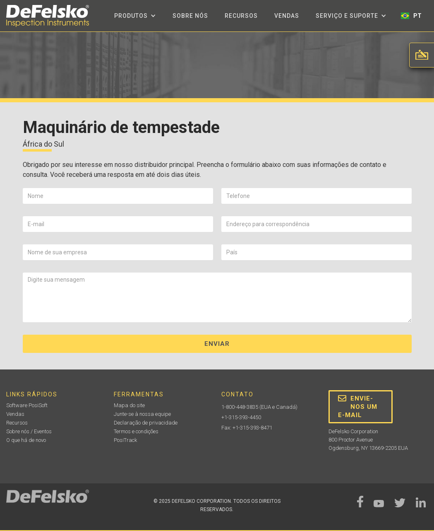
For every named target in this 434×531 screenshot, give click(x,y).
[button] (135, 15)
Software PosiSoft (27, 405)
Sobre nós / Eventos (29, 431)
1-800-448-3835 (239, 407)
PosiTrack (125, 440)
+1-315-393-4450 (241, 417)
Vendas (286, 15)
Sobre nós (190, 15)
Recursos (241, 15)
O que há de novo (26, 440)
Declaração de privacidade (145, 423)
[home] (47, 16)
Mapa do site (129, 405)
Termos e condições (136, 431)
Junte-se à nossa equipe (142, 414)
